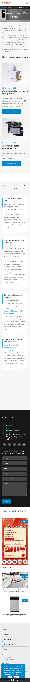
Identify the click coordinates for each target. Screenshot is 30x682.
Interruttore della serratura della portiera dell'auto (13, 312)
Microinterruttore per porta (20, 7)
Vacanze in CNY (7, 567)
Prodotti (10, 7)
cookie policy (11, 674)
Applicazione (6, 635)
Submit (6, 501)
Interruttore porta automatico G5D (10, 147)
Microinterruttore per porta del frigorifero (15, 92)
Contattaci (5, 649)
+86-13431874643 (9, 660)
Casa (4, 7)
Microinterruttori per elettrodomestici (10, 349)
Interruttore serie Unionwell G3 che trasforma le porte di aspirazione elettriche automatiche (15, 590)
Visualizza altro (11, 111)
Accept (16, 677)
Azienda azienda (7, 639)
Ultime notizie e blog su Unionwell (15, 511)
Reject (10, 677)
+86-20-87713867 (10, 426)
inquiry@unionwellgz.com (12, 430)
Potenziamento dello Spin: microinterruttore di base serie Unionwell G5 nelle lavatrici (14, 615)
